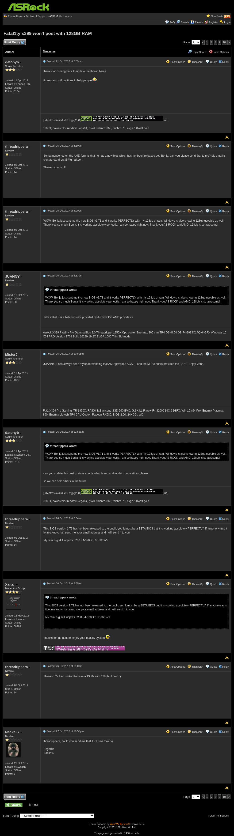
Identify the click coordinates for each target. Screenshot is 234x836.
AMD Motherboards (60, 16)
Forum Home (15, 16)
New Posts (217, 16)
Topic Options (219, 52)
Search (185, 22)
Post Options (175, 62)
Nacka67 (13, 732)
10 (224, 42)
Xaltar (11, 584)
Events (196, 22)
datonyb (13, 62)
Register (213, 22)
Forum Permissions (219, 815)
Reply (225, 62)
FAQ (172, 22)
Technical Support (36, 16)
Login (227, 22)
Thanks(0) (195, 62)
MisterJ (12, 354)
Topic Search (197, 52)
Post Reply (14, 43)
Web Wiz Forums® (120, 824)
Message (49, 51)
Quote (213, 62)
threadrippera (18, 146)
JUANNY (13, 276)
